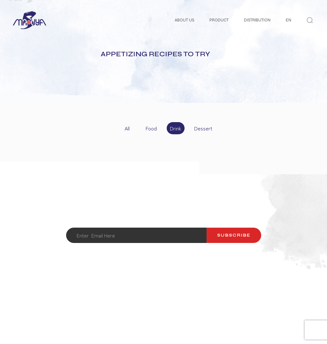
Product (219, 20)
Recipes (224, 286)
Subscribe (234, 235)
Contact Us (115, 286)
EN (288, 20)
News (254, 286)
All (127, 128)
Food (151, 128)
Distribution (257, 20)
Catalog (190, 286)
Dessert (201, 128)
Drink (175, 128)
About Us (184, 20)
